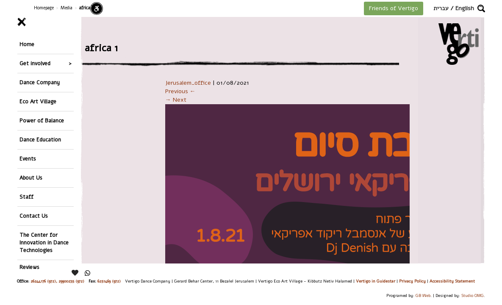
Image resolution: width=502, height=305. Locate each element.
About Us (30, 177)
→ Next (175, 100)
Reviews (29, 267)
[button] (481, 8)
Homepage (44, 8)
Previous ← (180, 91)
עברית (441, 8)
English (464, 8)
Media (66, 8)
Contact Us (33, 215)
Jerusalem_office (188, 83)
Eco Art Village (37, 101)
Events (27, 158)
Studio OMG (472, 295)
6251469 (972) (109, 281)
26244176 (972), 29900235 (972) (57, 281)
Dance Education (40, 139)
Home (26, 44)
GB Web (423, 295)
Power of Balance (41, 120)
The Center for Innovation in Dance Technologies (44, 242)
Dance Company (39, 82)
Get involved (34, 63)
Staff (26, 196)
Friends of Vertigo (393, 8)
